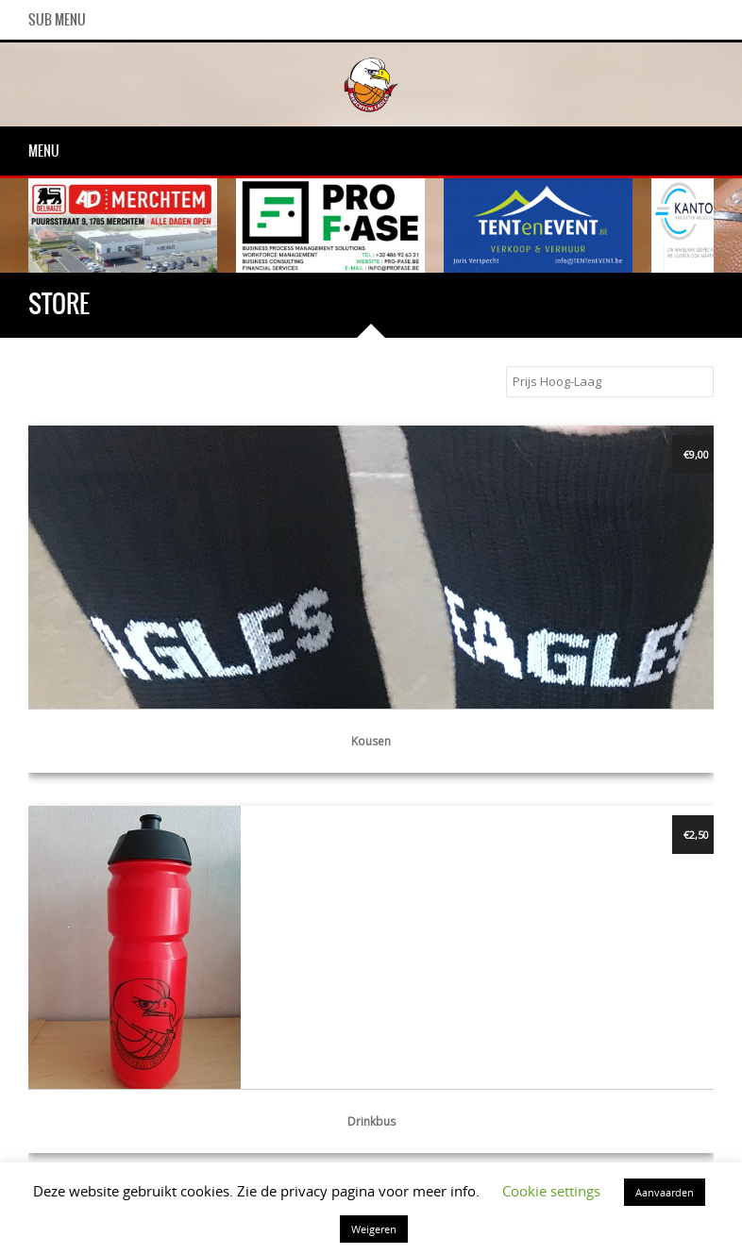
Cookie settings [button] (551, 1190)
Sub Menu (57, 19)
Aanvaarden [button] (664, 1192)
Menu (43, 151)
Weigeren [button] (373, 1229)
